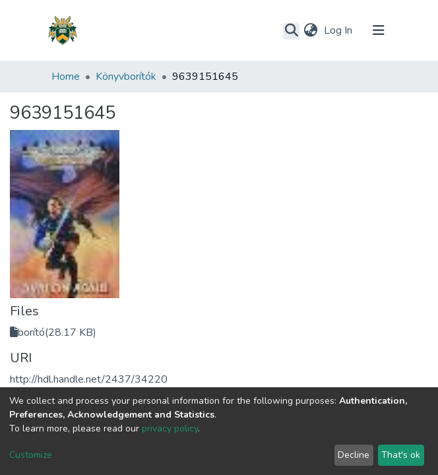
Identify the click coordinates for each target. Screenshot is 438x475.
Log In (339, 30)
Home (65, 76)
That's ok (400, 455)
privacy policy (170, 428)
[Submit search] (291, 31)
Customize (30, 455)
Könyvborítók (126, 76)
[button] (310, 30)
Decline (353, 455)
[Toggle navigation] (378, 30)
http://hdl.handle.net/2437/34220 (89, 379)
